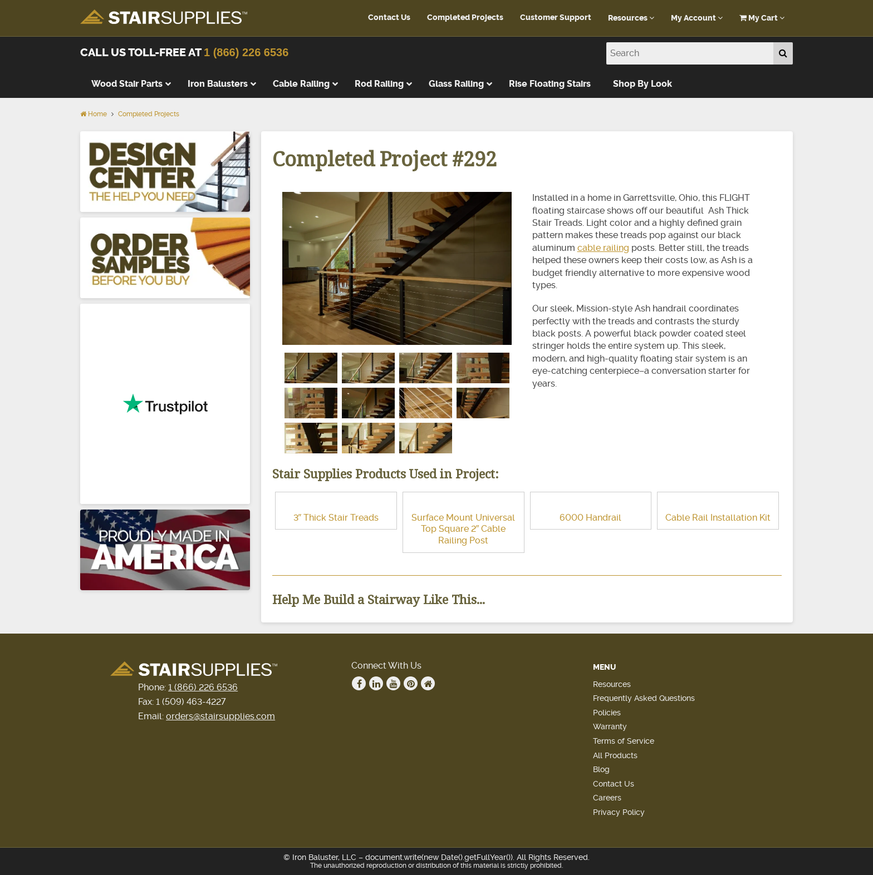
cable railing (603, 248)
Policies (607, 712)
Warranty (610, 726)
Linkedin (376, 683)
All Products (615, 755)
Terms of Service (623, 740)
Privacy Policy (619, 812)
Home (93, 114)
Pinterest (410, 683)
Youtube (393, 683)
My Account (697, 18)
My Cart (761, 18)
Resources (631, 18)
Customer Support (555, 17)
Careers (607, 797)
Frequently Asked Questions (644, 698)
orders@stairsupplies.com (220, 716)
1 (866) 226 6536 (246, 52)
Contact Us (389, 17)
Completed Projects (465, 17)
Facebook (359, 683)
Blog (601, 769)
